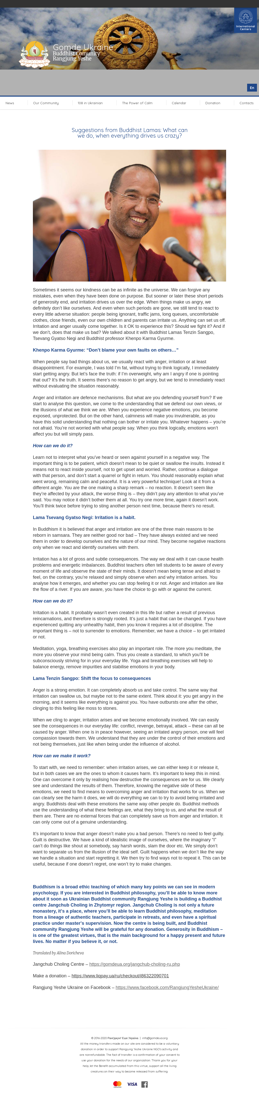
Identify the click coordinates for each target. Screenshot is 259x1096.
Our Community (46, 103)
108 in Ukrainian (90, 103)
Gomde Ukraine (83, 47)
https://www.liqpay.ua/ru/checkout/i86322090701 (120, 975)
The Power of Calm (137, 103)
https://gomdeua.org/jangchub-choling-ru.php (134, 964)
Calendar (179, 103)
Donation (212, 103)
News (10, 103)
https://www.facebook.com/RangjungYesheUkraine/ (167, 987)
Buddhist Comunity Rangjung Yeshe (76, 56)
